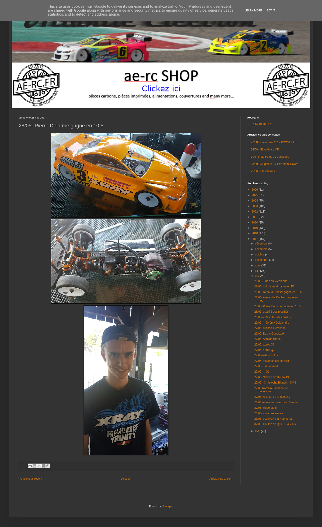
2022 (255, 211)
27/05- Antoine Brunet (267, 339)
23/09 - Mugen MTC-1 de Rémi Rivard (274, 164)
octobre (260, 254)
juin (257, 270)
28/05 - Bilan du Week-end (270, 281)
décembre (261, 243)
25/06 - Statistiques (263, 171)
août (258, 265)
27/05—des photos (266, 355)
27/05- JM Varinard (266, 366)
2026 (255, 189)
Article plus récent (31, 478)
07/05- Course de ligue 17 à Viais (275, 424)
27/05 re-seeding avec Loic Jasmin (276, 402)
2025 (255, 195)
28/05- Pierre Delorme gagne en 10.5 (277, 306)
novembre (261, 249)
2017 (255, 239)
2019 (255, 228)
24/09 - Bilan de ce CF (265, 149)
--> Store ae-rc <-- (262, 124)
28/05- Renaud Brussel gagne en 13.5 (278, 292)
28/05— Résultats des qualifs (272, 317)
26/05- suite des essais (268, 413)
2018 (255, 233)
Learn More (253, 10)
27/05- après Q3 (264, 344)
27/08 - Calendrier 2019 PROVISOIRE (274, 142)
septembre (262, 260)
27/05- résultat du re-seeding (272, 396)
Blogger (167, 506)
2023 (255, 206)
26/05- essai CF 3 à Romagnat (273, 418)
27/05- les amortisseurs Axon (272, 361)
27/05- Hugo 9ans (265, 407)
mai (257, 276)
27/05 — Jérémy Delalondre (271, 322)
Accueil (125, 478)
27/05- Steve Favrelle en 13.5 (272, 377)
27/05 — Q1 (262, 371)
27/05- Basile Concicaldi (269, 333)
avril (258, 431)
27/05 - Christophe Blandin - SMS (275, 382)
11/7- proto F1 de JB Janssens (270, 156)
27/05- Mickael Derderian (270, 328)
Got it (270, 10)
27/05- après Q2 (264, 350)
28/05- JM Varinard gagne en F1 (274, 286)
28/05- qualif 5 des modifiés (271, 311)
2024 (255, 200)
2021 (255, 217)
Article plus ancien (221, 478)
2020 (255, 222)
